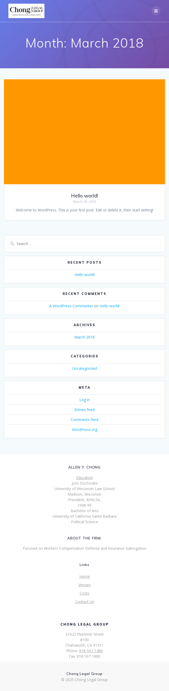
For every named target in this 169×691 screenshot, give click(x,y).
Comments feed (84, 419)
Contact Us (84, 601)
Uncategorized (84, 368)
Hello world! (84, 196)
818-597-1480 (91, 650)
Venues (84, 584)
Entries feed (84, 409)
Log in (84, 399)
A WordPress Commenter (71, 305)
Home (84, 576)
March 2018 (84, 337)
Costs (84, 593)
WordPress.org (84, 429)
